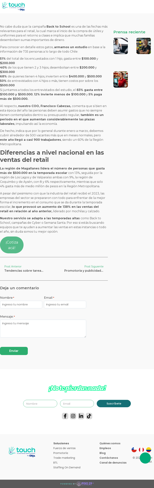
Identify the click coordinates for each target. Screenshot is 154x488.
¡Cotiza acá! (12, 245)
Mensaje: (7, 316)
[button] (151, 7)
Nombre (7, 297)
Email (49, 297)
